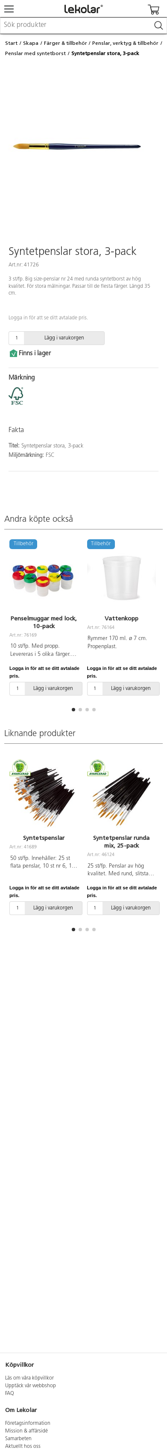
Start (11, 43)
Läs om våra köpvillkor (29, 1378)
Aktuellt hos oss (23, 1446)
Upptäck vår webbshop (30, 1386)
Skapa (30, 43)
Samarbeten (18, 1438)
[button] (73, 709)
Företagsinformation (27, 1423)
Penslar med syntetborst (35, 53)
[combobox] (83, 25)
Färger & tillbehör (65, 43)
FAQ (9, 1393)
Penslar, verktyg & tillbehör (125, 43)
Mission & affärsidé (26, 1431)
